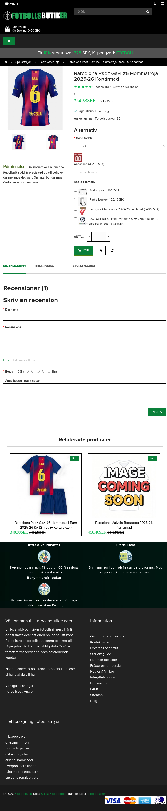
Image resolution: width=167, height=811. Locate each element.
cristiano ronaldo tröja (21, 777)
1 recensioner (101, 87)
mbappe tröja (15, 736)
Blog (93, 701)
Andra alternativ (84, 182)
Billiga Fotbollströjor (54, 794)
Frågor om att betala (105, 666)
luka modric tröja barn (21, 772)
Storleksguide (84, 266)
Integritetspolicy (102, 677)
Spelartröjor (23, 62)
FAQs (94, 689)
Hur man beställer (103, 660)
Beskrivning (44, 266)
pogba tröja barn (17, 748)
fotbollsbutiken (97, 794)
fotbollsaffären (51, 629)
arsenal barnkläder (19, 760)
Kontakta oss (99, 642)
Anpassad (80, 164)
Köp (83, 250)
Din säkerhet (99, 683)
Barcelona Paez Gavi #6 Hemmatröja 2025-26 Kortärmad (106, 62)
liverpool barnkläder (20, 766)
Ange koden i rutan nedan (22, 381)
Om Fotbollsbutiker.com (108, 636)
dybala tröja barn (18, 754)
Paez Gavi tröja (49, 62)
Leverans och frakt (104, 648)
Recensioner (13, 327)
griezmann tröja (17, 742)
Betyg (9, 372)
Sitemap (96, 695)
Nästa (157, 412)
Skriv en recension (126, 87)
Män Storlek (84, 138)
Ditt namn (11, 309)
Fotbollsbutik (23, 794)
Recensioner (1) (14, 266)
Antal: (79, 237)
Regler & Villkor (102, 671)
